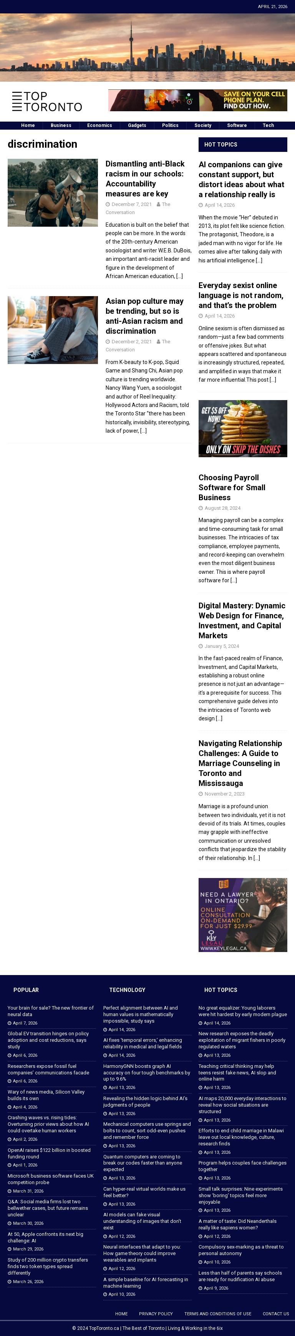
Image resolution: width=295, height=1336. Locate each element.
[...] (259, 260)
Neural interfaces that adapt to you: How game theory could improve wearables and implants (142, 1253)
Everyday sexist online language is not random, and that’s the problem (241, 295)
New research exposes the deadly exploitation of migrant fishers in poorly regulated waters (242, 1040)
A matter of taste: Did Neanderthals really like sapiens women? (238, 1224)
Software (237, 125)
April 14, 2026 (220, 205)
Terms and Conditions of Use (217, 1313)
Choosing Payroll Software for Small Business (232, 487)
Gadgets (137, 125)
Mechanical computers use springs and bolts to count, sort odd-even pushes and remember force (147, 1130)
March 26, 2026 (28, 1281)
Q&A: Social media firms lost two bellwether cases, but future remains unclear (48, 1208)
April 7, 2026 (25, 1023)
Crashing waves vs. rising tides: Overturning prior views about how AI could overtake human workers (48, 1124)
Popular (26, 990)
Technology (127, 990)
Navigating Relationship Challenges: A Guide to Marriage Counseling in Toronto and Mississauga (240, 763)
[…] (179, 276)
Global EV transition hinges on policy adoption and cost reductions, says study (48, 1040)
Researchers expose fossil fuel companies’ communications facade (48, 1069)
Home (28, 125)
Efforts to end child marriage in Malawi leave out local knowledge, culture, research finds (241, 1137)
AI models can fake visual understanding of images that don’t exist (142, 1221)
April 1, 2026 (25, 1165)
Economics (99, 125)
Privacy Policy (156, 1313)
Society (202, 125)
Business (61, 125)
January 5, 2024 (222, 646)
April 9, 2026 (216, 1288)
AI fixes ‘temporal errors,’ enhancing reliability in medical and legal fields (142, 1043)
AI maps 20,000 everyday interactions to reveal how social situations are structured (243, 1104)
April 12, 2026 (122, 1236)
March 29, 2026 (28, 1249)
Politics (170, 125)
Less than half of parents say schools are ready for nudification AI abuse (240, 1276)
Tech (268, 125)
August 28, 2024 (222, 508)
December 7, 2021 (132, 204)
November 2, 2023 (225, 794)
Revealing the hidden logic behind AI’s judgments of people (145, 1101)
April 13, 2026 (122, 1087)
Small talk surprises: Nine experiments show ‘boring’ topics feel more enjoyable (241, 1195)
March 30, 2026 (28, 1223)
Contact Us (276, 1313)
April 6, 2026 (25, 1055)
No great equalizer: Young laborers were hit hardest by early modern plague (243, 1011)
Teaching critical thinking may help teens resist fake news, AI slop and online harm (237, 1072)
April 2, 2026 (25, 1139)
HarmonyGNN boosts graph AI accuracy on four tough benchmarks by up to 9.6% (146, 1072)
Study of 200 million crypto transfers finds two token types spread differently (48, 1266)
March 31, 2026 (28, 1191)
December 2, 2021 (132, 341)
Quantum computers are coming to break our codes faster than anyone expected (142, 1163)
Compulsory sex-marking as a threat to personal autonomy (241, 1250)
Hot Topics (220, 145)
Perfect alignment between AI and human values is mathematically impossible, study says (140, 1014)
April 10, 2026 (122, 1294)
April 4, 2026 (25, 1107)
